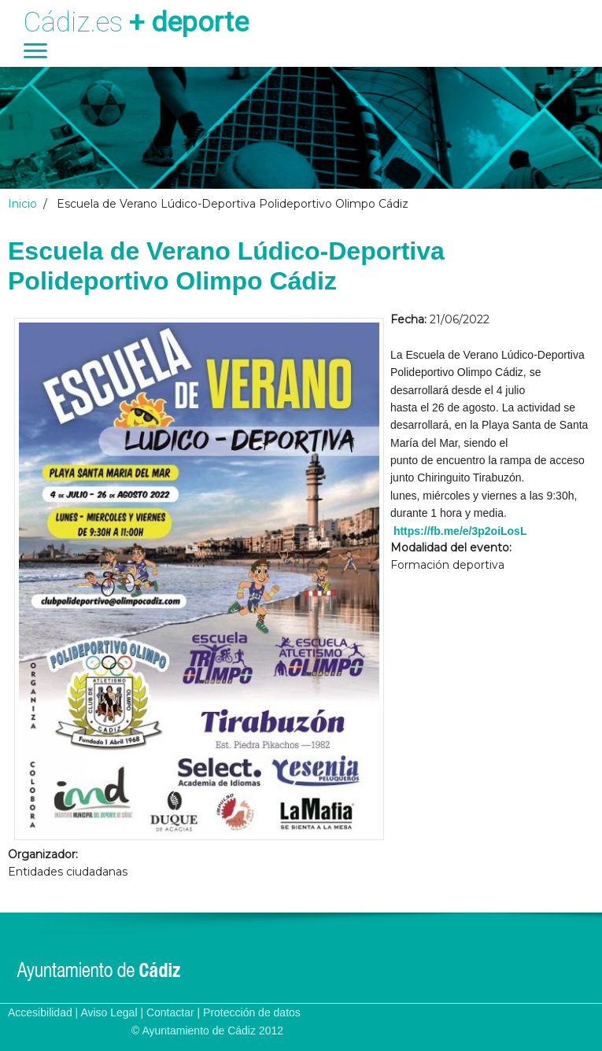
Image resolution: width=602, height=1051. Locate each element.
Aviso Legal (108, 1012)
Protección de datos (252, 1012)
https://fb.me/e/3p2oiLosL (459, 531)
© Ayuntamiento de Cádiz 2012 (207, 1030)
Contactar (170, 1012)
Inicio (22, 204)
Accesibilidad (40, 1012)
